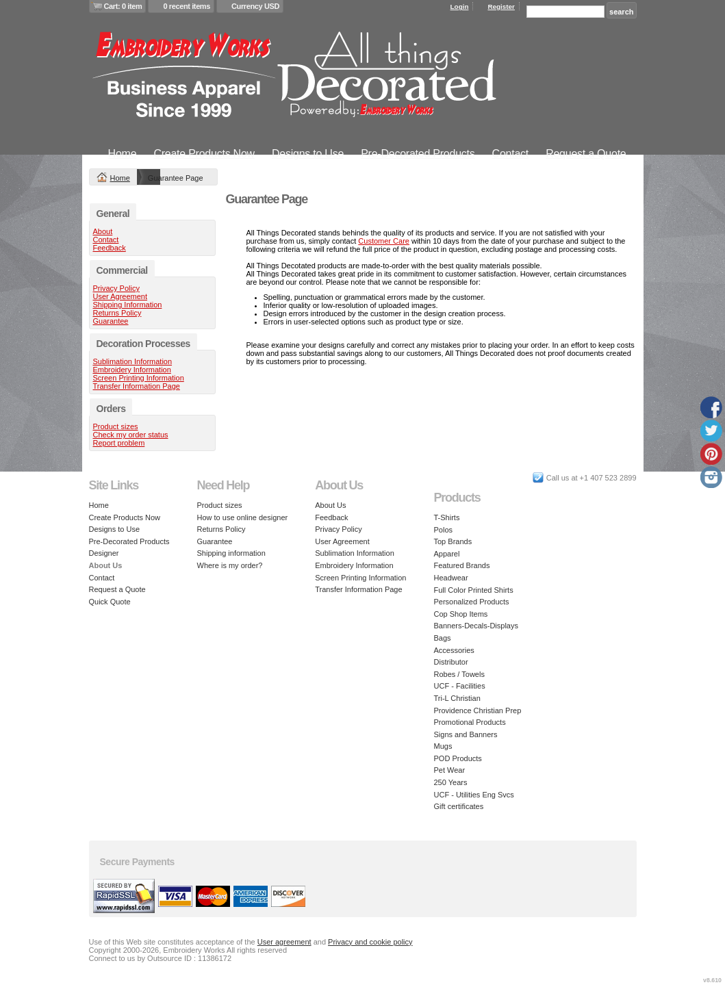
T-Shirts (447, 517)
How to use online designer (242, 517)
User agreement (284, 942)
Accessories (454, 650)
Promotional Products (470, 722)
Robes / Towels (459, 674)
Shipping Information (127, 304)
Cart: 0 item (123, 6)
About (103, 231)
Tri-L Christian (457, 698)
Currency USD (255, 6)
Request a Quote (586, 153)
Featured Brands (462, 565)
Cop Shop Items (461, 614)
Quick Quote (110, 602)
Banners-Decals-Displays (476, 625)
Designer (104, 553)
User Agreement (120, 296)
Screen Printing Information (138, 378)
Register (501, 6)
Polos (443, 530)
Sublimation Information (133, 361)
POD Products (458, 758)
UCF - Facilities (459, 686)
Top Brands (453, 541)
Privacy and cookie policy (370, 942)
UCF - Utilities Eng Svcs (474, 795)
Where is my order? (230, 565)
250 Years (451, 782)
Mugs (443, 746)
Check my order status (130, 435)
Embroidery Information (132, 370)
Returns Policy (117, 313)
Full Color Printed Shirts (473, 590)
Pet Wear (450, 770)
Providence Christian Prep (478, 710)
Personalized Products (471, 602)
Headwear (451, 578)
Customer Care (383, 241)
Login (459, 6)
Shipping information (231, 553)
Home (122, 153)
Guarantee (111, 321)
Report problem (119, 443)
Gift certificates (459, 806)
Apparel (447, 554)
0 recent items (186, 6)
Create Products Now (204, 153)
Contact (510, 153)
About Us (330, 505)
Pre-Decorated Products (417, 153)
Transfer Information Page (136, 386)
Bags (442, 638)
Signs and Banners (466, 734)
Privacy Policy (116, 288)
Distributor (451, 662)
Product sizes (115, 426)
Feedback (109, 248)
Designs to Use (308, 153)
